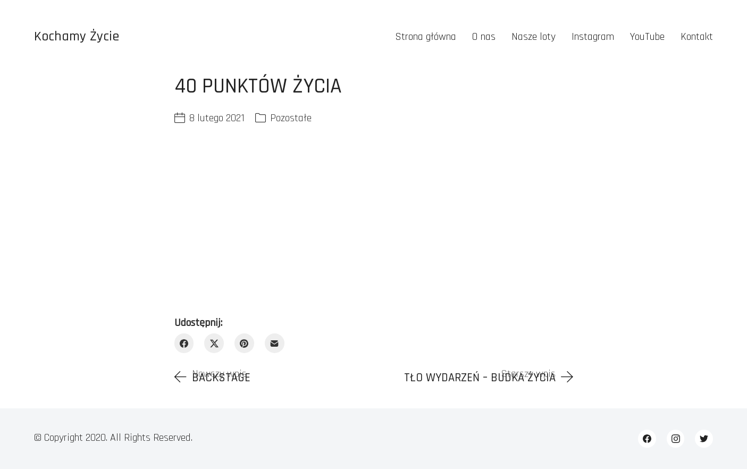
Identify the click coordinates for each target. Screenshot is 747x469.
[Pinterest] (244, 343)
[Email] (274, 343)
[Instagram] (676, 439)
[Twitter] (704, 439)
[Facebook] (184, 343)
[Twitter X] (214, 343)
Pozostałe (291, 118)
